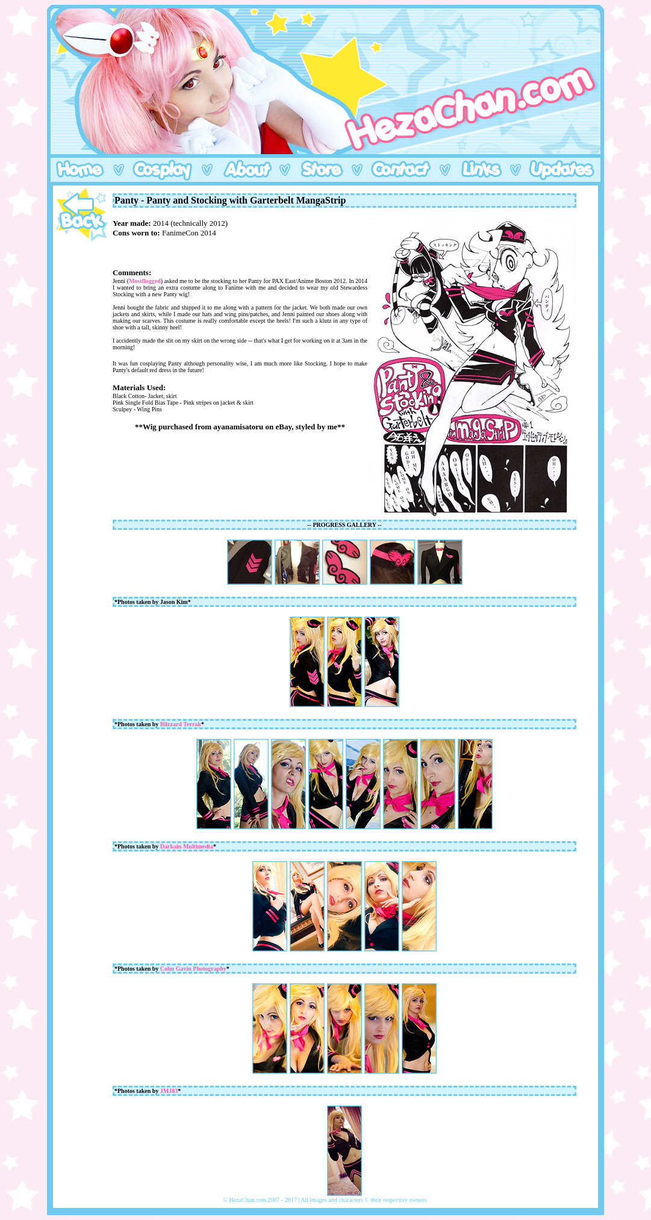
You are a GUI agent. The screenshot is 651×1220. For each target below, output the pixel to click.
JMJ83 (169, 1091)
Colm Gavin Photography (193, 968)
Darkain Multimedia (186, 846)
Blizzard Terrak (180, 724)
